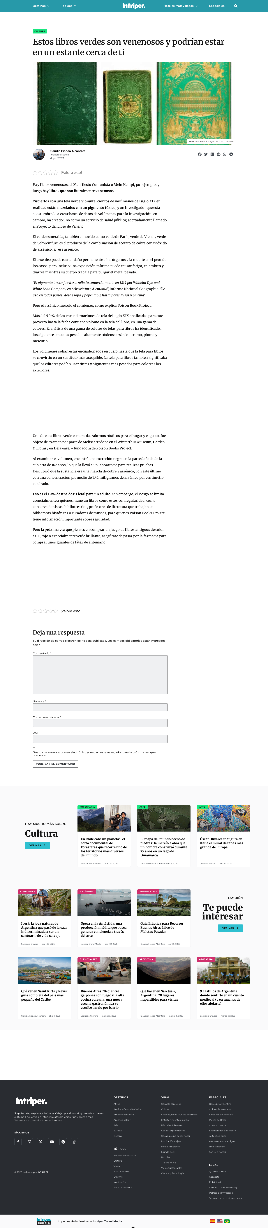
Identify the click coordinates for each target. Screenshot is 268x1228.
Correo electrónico (47, 717)
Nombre (39, 701)
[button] (236, 6)
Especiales (217, 6)
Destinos (41, 6)
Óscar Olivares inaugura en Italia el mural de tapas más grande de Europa (221, 843)
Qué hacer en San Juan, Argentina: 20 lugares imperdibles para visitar (159, 995)
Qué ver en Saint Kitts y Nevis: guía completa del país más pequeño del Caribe (44, 995)
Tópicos (68, 6)
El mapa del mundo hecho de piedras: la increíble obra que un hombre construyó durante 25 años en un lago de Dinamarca (163, 847)
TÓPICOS (120, 1149)
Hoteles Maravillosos (180, 6)
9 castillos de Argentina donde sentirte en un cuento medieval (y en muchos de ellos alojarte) (222, 997)
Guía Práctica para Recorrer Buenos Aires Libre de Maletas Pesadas (161, 928)
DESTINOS (121, 1097)
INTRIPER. (43, 1172)
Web (36, 733)
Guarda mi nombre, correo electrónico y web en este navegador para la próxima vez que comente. (94, 753)
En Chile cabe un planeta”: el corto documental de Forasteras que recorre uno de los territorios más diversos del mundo (104, 847)
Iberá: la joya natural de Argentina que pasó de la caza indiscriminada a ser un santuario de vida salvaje (44, 930)
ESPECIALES (218, 1097)
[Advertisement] (100, 403)
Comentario (42, 653)
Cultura (39, 31)
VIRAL (165, 1097)
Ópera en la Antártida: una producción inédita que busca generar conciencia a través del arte (104, 930)
